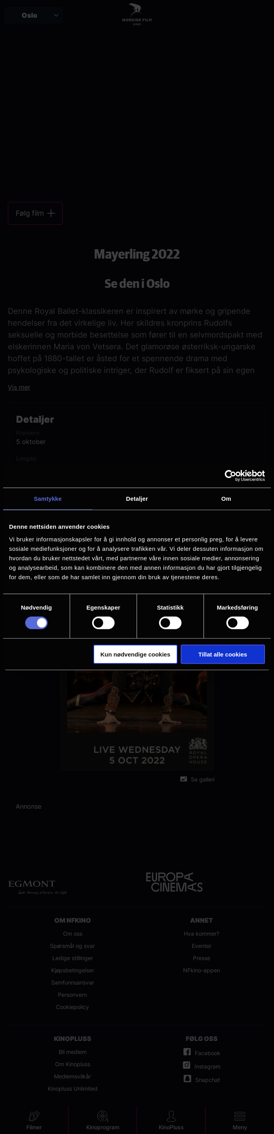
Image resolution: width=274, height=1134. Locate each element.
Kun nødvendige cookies (135, 654)
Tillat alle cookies (222, 654)
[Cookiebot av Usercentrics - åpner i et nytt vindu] (230, 476)
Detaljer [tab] (137, 498)
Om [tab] (226, 498)
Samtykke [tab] (48, 498)
